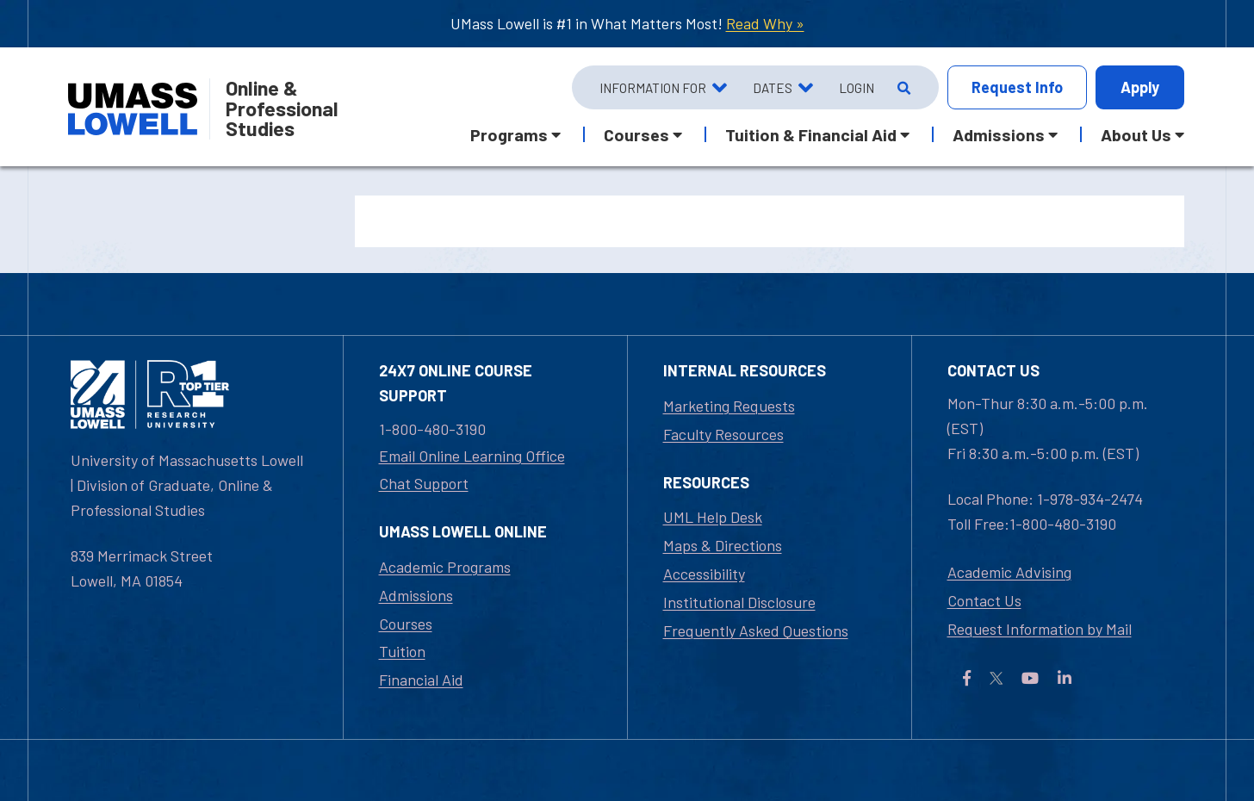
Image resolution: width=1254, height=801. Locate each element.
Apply (1140, 87)
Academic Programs (445, 566)
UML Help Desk (712, 516)
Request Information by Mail (1039, 628)
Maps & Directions (722, 545)
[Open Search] (902, 87)
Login (856, 88)
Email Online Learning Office (472, 455)
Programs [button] (509, 134)
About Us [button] (1136, 134)
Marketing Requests (729, 405)
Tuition (402, 651)
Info (1017, 87)
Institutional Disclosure (739, 602)
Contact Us (984, 600)
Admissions (416, 595)
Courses (405, 623)
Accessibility (704, 573)
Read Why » (765, 23)
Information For (652, 88)
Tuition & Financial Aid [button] (811, 134)
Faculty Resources (723, 434)
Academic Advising (1009, 571)
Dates (772, 88)
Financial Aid (421, 679)
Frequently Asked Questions (755, 630)
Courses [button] (636, 134)
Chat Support (424, 483)
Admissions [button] (999, 134)
